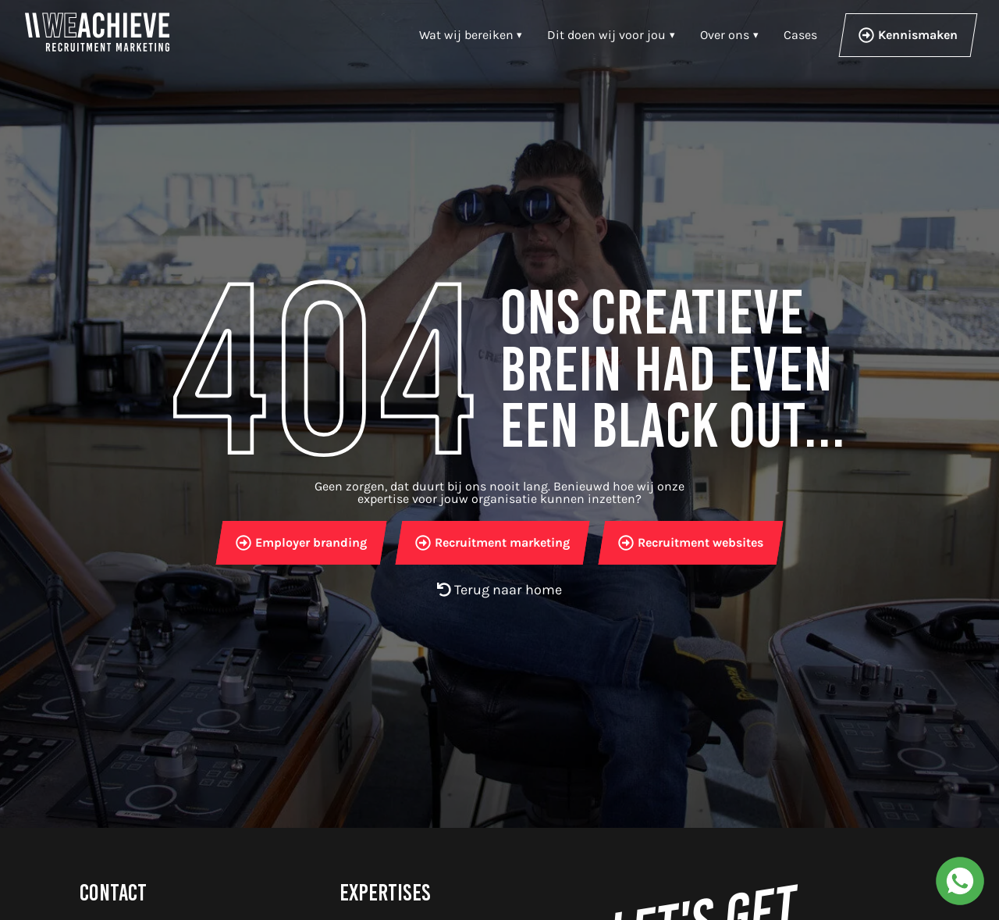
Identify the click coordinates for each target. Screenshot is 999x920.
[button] (611, 35)
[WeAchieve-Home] (97, 32)
